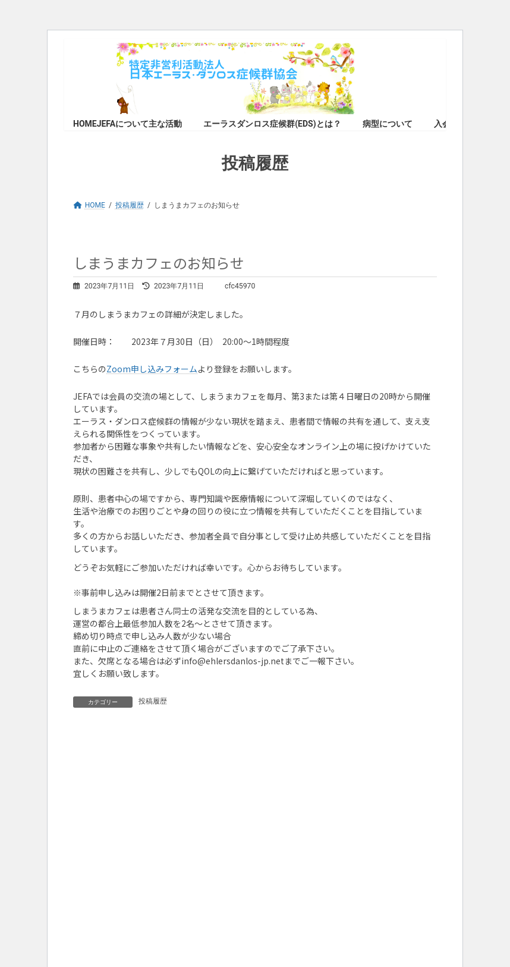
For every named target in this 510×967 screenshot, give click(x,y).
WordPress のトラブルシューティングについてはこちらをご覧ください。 (202, 874)
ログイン (181, 767)
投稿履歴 (152, 701)
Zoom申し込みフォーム (151, 369)
